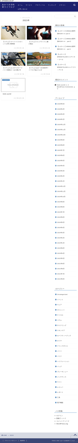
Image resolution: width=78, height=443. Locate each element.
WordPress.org (62, 424)
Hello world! (61, 85)
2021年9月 (61, 263)
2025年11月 (61, 129)
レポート (60, 392)
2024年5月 (61, 222)
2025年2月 (61, 176)
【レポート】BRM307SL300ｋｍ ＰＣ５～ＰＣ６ (66, 67)
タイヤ (59, 341)
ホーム (20, 5)
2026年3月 (61, 114)
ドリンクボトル (62, 346)
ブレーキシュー (62, 371)
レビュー (60, 387)
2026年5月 (61, 104)
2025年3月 (61, 171)
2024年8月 (61, 207)
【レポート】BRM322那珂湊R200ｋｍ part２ (66, 40)
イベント (60, 299)
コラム (59, 320)
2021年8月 (61, 268)
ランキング (52, 5)
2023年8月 (61, 248)
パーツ (59, 351)
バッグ (59, 366)
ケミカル (60, 315)
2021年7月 (61, 274)
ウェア (59, 304)
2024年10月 (61, 196)
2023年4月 (61, 253)
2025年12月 (61, 124)
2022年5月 (61, 258)
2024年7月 (61, 212)
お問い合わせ (23, 9)
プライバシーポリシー (11, 440)
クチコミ (62, 5)
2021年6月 (61, 279)
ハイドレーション (63, 361)
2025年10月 (61, 135)
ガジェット (61, 310)
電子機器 (60, 402)
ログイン (59, 415)
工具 (58, 397)
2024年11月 (61, 191)
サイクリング (61, 325)
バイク (59, 356)
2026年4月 (61, 109)
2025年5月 (61, 160)
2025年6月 (61, 155)
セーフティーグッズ (64, 335)
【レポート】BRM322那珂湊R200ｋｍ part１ (66, 48)
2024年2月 (61, 238)
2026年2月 (61, 119)
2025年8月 (61, 145)
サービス (29, 5)
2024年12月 (61, 186)
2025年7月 (61, 150)
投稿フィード (61, 418)
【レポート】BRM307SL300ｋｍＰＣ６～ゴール (66, 57)
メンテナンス (61, 377)
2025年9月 (61, 140)
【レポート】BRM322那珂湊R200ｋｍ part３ (66, 32)
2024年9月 (61, 202)
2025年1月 (61, 181)
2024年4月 (61, 227)
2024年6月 (61, 217)
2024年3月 (61, 232)
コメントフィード (62, 421)
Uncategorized (62, 294)
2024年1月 (61, 243)
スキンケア (61, 330)
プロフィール (40, 5)
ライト (59, 382)
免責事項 (22, 440)
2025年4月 (61, 165)
